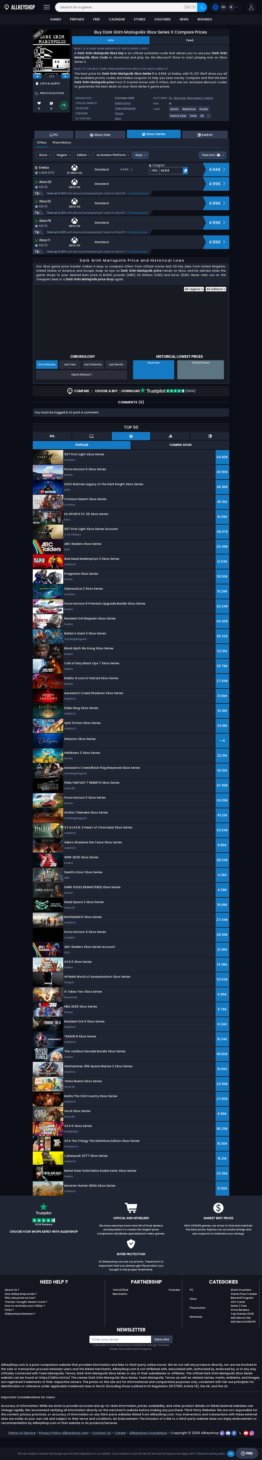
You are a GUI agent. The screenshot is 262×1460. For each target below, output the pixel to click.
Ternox (119, 113)
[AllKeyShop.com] (20, 7)
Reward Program (242, 1320)
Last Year (70, 386)
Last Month (116, 386)
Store (43, 177)
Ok (231, 1453)
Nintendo (196, 1339)
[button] (251, 7)
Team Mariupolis (125, 108)
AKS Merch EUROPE (243, 1344)
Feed (189, 40)
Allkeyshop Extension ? (20, 1336)
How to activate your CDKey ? (25, 1328)
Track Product (81, 397)
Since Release (46, 386)
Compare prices (138, 215)
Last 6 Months (93, 386)
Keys (139, 177)
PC (170, 98)
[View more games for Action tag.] (174, 110)
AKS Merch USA (241, 1340)
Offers (41, 165)
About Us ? (12, 1312)
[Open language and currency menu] (225, 7)
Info (111, 40)
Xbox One (180, 98)
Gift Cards (238, 1324)
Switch (209, 98)
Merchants (120, 1316)
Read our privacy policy (211, 1453)
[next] (66, 76)
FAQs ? (9, 1332)
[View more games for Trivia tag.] (193, 117)
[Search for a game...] (131, 7)
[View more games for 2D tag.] (202, 117)
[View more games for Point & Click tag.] (178, 117)
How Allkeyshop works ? (21, 1316)
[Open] (47, 7)
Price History (62, 165)
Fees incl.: (211, 177)
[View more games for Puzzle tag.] (204, 110)
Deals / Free (239, 1328)
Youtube (174, 1312)
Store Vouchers (241, 1312)
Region (62, 177)
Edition (82, 177)
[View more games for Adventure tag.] (189, 110)
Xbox (118, 118)
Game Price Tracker (244, 1316)
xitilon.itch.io (123, 103)
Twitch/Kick (120, 1312)
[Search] (202, 7)
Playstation (198, 1330)
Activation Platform (111, 177)
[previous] (37, 76)
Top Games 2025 (242, 1336)
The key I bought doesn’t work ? (26, 1324)
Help (247, 1453)
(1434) (168, 413)
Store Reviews (240, 1332)
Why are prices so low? (20, 1320)
